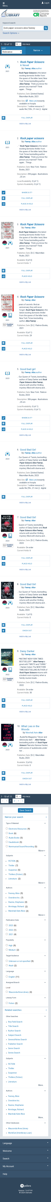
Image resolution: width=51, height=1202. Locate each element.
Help (5, 1174)
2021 (11, 934)
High (11, 945)
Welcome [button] (25, 1151)
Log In (46, 3)
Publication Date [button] (12, 920)
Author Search (14, 1031)
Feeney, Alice (14, 893)
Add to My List (25, 124)
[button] (38, 50)
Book (11, 833)
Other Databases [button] (12, 1123)
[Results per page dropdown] (18, 44)
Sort (4, 48)
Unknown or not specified (20, 961)
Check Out (17, 630)
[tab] (38, 50)
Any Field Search (15, 1022)
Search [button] (25, 1158)
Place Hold (17, 276)
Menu (5, 4)
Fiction (12, 1003)
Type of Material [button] (12, 823)
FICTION (11, 861)
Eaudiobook (14, 842)
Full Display (17, 118)
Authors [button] (9, 888)
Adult (11, 965)
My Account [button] (25, 1166)
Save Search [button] (25, 810)
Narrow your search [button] (14, 817)
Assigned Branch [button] (12, 982)
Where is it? (17, 192)
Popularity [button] (10, 940)
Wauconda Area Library (19, 992)
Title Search (13, 1026)
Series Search (14, 1053)
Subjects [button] (9, 856)
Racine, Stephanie (16, 902)
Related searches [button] (13, 1010)
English (12, 977)
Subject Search (14, 1035)
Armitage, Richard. (16, 907)
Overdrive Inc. (14, 898)
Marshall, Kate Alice (16, 911)
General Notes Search (17, 1039)
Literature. (12, 879)
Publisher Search (15, 1044)
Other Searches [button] (12, 1016)
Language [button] (10, 971)
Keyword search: (9, 23)
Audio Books (14, 838)
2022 (11, 930)
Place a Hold (17, 204)
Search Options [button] (11, 33)
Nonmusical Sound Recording (21, 846)
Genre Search (14, 1048)
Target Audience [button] (12, 956)
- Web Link (31, 101)
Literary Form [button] (11, 998)
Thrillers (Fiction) (15, 874)
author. (33, 68)
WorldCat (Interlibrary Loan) (20, 1133)
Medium (12, 950)
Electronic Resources (18, 829)
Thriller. (11, 865)
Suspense (12, 870)
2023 (11, 925)
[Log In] (42, 3)
